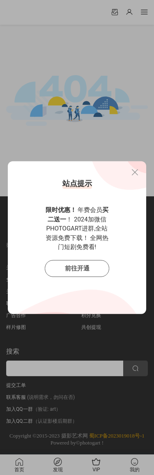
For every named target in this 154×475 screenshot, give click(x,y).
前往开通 (77, 268)
